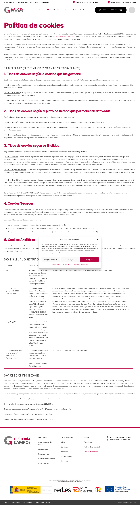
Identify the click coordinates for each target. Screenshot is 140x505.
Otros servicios (43, 463)
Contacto (64, 461)
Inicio (63, 442)
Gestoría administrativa (47, 459)
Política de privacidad (72, 265)
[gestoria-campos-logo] (13, 10)
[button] (97, 239)
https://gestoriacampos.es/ (65, 36)
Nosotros (64, 452)
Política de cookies (58, 265)
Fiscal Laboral (43, 454)
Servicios (64, 447)
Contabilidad (43, 449)
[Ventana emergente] (132, 10)
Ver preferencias (50, 259)
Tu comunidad (66, 456)
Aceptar (89, 259)
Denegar (70, 259)
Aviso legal (84, 265)
